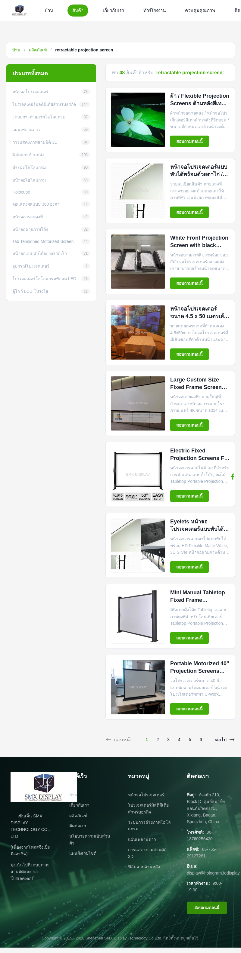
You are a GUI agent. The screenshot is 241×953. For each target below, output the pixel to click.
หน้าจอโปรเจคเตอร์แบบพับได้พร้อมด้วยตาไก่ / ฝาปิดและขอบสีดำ (198, 174)
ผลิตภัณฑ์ (38, 49)
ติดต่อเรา (77, 825)
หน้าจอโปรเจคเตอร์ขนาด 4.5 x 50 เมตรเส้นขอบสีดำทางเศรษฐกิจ (198, 316)
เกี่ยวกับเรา (113, 10)
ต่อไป (225, 740)
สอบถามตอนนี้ (189, 141)
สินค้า (77, 10)
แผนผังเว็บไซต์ (82, 853)
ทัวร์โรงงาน (154, 10)
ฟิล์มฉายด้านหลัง (144, 866)
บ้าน (49, 10)
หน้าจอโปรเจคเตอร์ (146, 794)
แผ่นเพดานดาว (142, 839)
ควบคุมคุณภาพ (200, 10)
